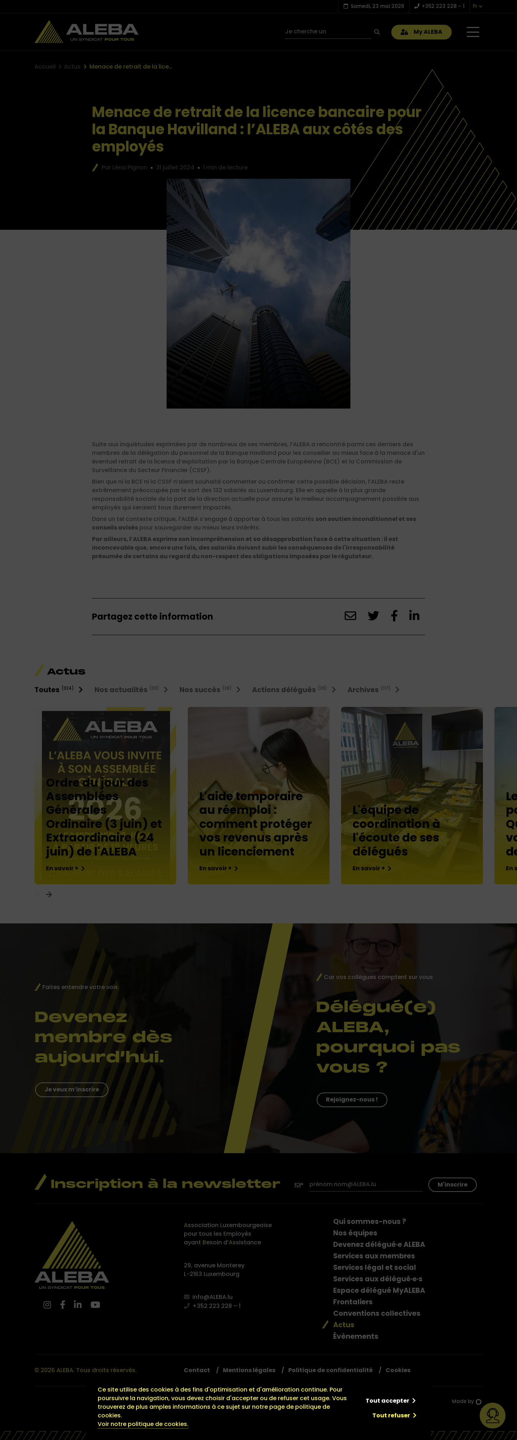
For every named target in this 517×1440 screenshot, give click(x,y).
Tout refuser (391, 1415)
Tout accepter (387, 1401)
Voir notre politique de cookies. (143, 1424)
